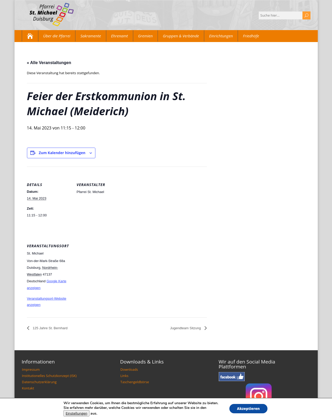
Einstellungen (76, 413)
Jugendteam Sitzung (186, 328)
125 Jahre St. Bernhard (50, 328)
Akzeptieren (248, 408)
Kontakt (28, 388)
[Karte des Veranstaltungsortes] (104, 263)
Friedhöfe (251, 35)
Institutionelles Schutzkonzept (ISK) (49, 375)
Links (125, 375)
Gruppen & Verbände (181, 35)
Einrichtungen (221, 35)
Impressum (31, 369)
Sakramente (90, 35)
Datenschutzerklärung (39, 382)
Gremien (145, 35)
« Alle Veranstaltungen (49, 62)
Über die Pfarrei (56, 35)
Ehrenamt (119, 35)
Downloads (129, 369)
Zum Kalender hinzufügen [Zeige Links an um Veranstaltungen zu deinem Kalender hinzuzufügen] (62, 152)
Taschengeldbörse (135, 382)
